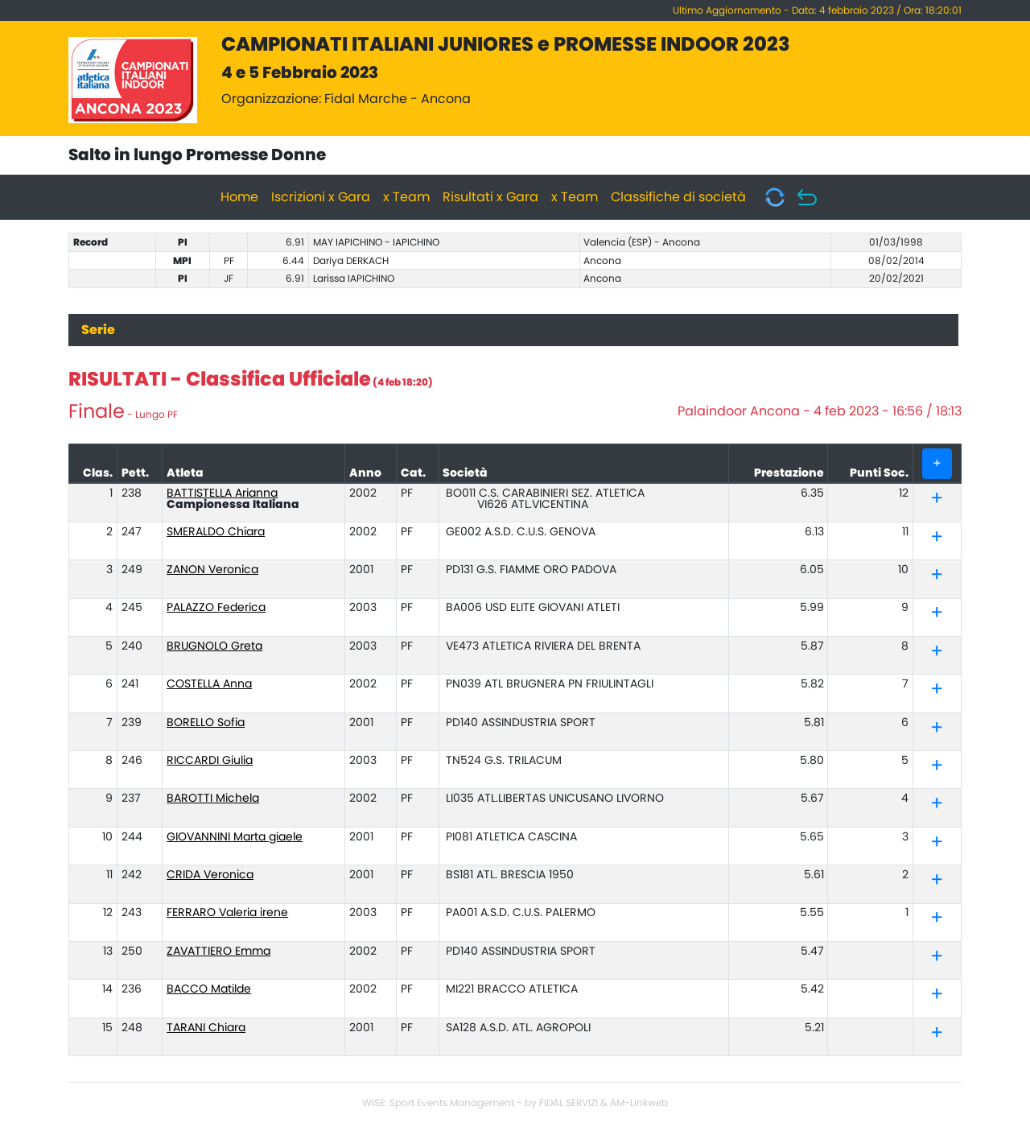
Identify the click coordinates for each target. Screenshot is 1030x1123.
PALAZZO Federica (216, 607)
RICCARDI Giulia (210, 760)
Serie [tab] (98, 330)
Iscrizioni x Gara (320, 197)
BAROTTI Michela (213, 798)
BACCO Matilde (209, 989)
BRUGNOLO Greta (214, 646)
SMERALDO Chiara (216, 532)
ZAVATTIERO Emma (218, 951)
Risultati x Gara (490, 197)
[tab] (937, 499)
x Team (406, 197)
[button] (936, 501)
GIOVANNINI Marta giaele (235, 837)
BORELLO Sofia (206, 723)
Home (239, 197)
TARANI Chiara (206, 1028)
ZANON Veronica (212, 570)
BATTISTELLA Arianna (222, 493)
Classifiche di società (678, 197)
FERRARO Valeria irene (227, 913)
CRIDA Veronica (210, 875)
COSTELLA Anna (209, 684)
